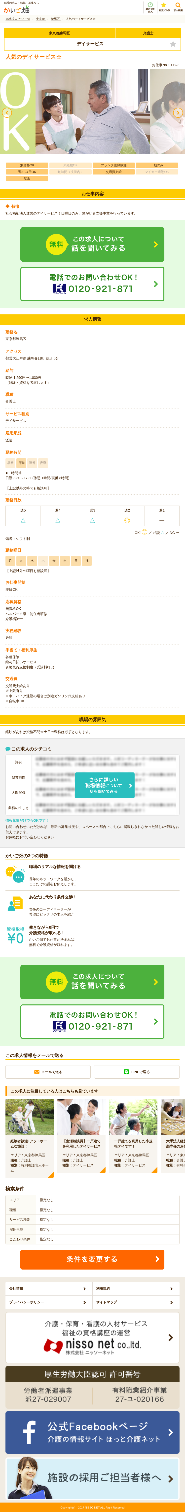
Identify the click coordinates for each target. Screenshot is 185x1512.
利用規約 (103, 1288)
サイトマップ (106, 1302)
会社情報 (16, 1288)
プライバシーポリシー (26, 1302)
